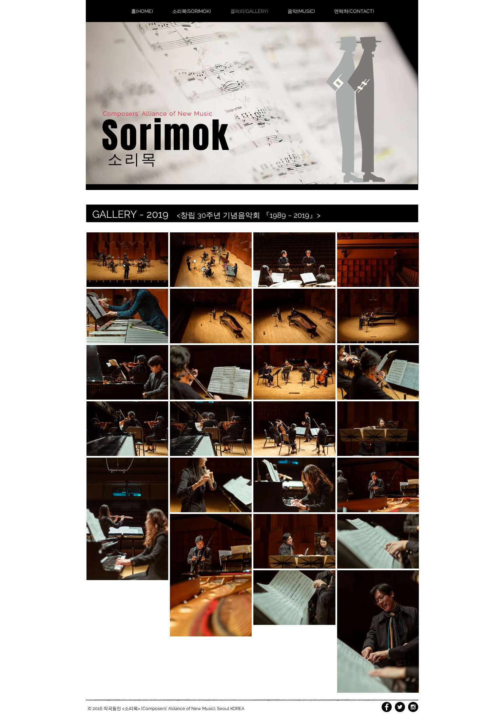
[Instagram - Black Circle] (413, 707)
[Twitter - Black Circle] (400, 707)
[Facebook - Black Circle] (387, 707)
